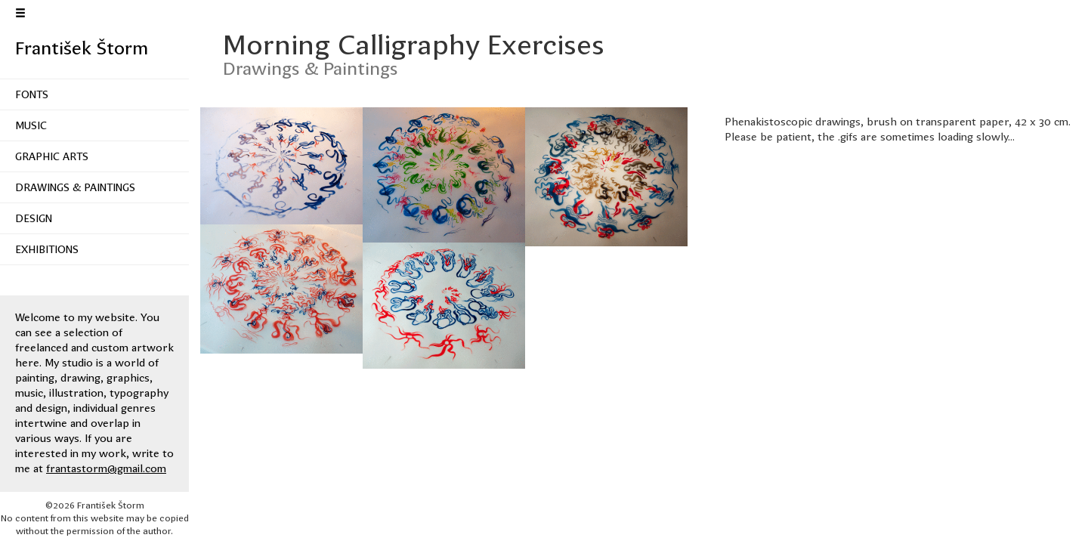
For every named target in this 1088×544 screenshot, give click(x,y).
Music (31, 125)
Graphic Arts (51, 156)
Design (33, 218)
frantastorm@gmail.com (106, 468)
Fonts (31, 94)
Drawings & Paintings (75, 187)
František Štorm (81, 48)
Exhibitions (47, 249)
